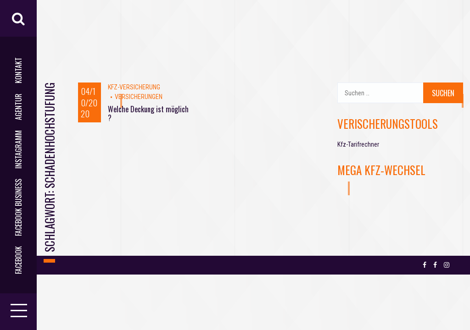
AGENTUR (18, 107)
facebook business (18, 207)
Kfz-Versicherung (134, 87)
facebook (18, 260)
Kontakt (18, 70)
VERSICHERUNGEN (138, 96)
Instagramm (18, 149)
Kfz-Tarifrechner (358, 144)
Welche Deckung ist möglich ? (148, 113)
